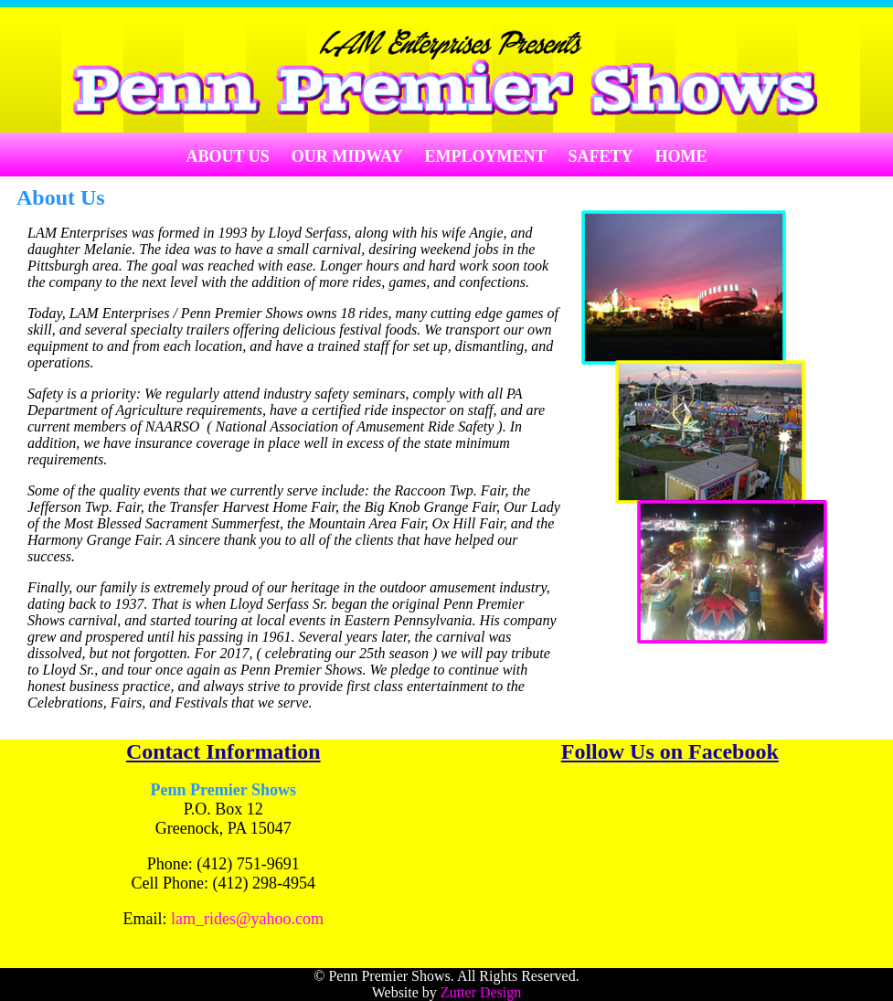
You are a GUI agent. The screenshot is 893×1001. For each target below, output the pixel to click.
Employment (486, 156)
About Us (227, 156)
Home (681, 156)
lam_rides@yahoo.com (247, 919)
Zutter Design (481, 992)
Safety (601, 156)
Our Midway (347, 156)
